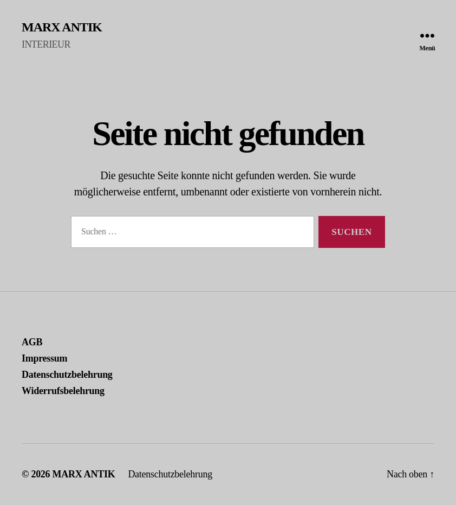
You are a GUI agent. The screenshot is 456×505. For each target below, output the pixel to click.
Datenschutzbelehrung (67, 374)
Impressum (44, 358)
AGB (32, 342)
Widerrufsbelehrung (63, 390)
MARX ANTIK (62, 27)
